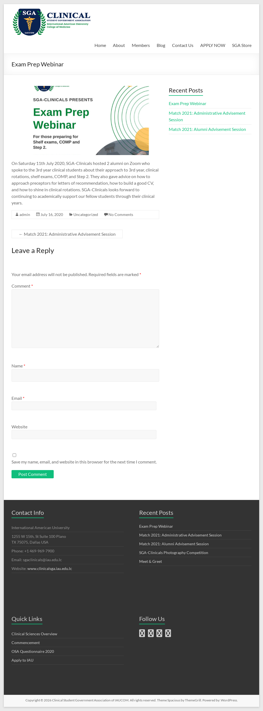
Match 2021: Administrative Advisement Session (67, 234)
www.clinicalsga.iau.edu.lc (49, 568)
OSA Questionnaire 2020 (33, 651)
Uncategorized (85, 214)
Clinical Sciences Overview (34, 633)
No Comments (120, 214)
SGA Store (241, 45)
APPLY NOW (212, 45)
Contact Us (182, 45)
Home (100, 45)
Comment (22, 285)
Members (141, 45)
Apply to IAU (22, 660)
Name (18, 365)
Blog (161, 45)
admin (24, 214)
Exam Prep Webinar (187, 103)
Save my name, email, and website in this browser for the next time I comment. (84, 461)
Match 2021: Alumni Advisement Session (207, 129)
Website (19, 426)
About (119, 45)
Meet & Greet (150, 561)
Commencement (26, 642)
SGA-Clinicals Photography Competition (173, 552)
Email (18, 398)
